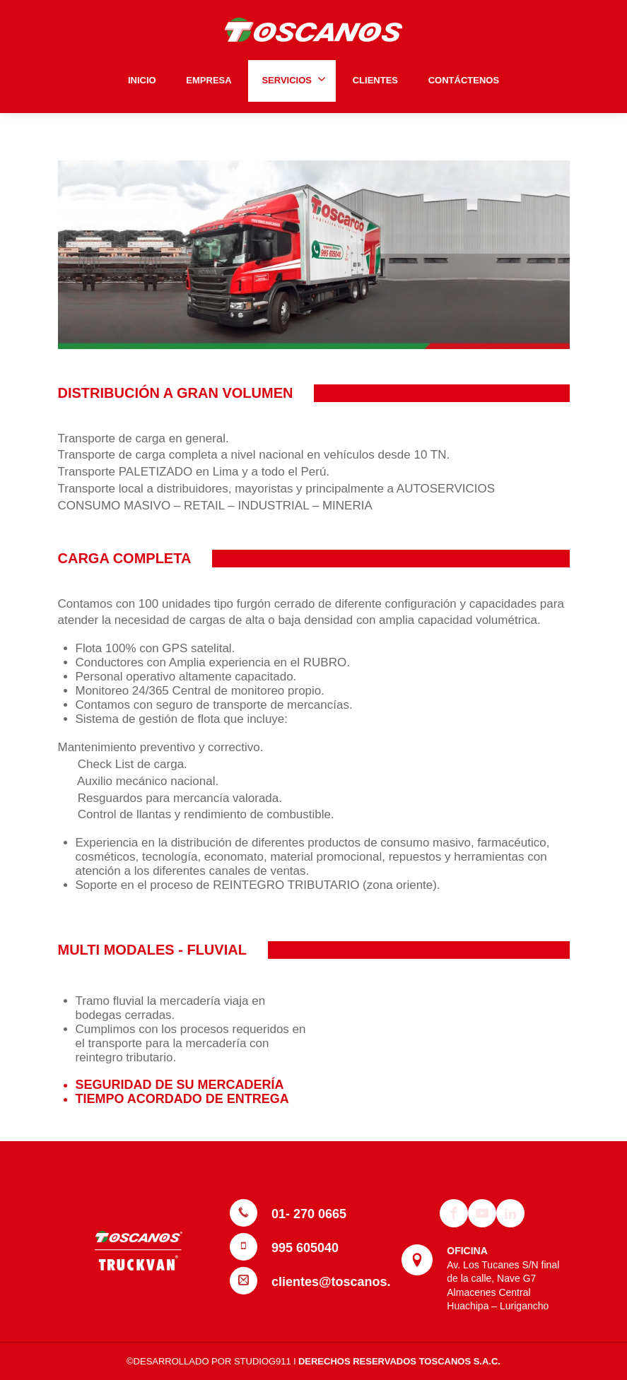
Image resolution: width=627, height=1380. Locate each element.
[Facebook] (454, 1213)
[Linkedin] (510, 1213)
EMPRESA (208, 80)
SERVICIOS (294, 79)
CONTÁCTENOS (463, 80)
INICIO (142, 80)
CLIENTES (375, 80)
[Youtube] (482, 1213)
